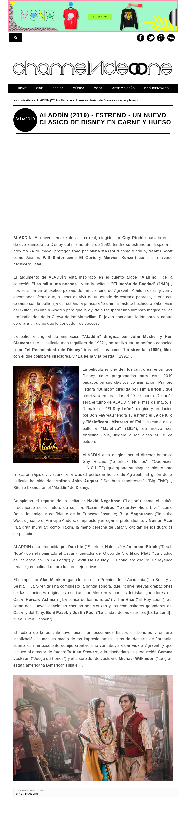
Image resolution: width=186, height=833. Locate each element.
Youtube (171, 38)
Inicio (17, 100)
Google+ (161, 38)
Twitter (151, 38)
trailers (31, 794)
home (22, 88)
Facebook (140, 38)
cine (19, 794)
